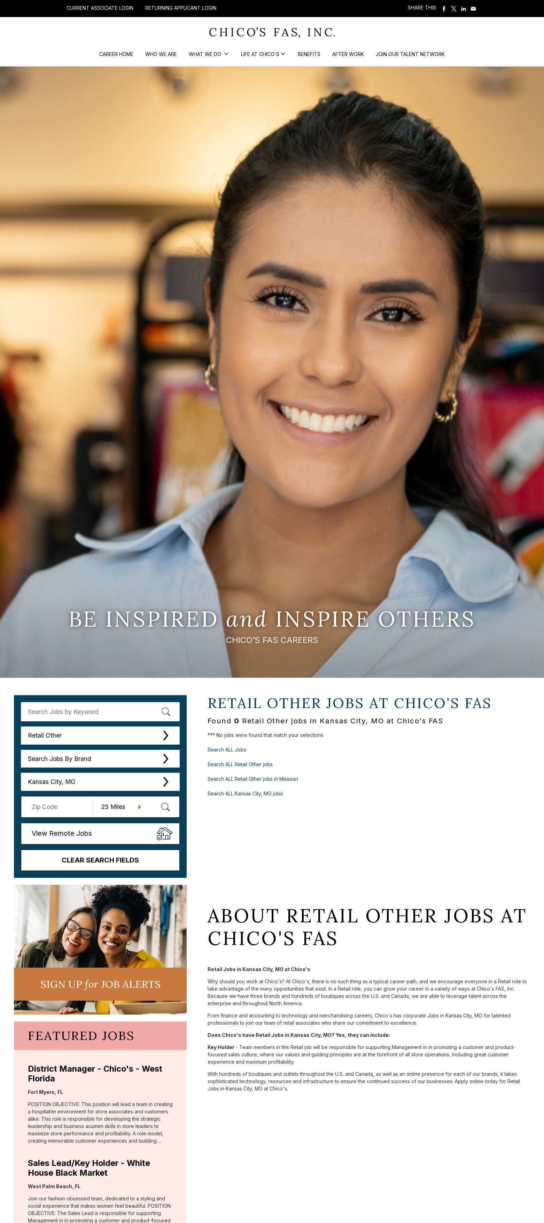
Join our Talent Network (410, 54)
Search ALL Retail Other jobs (240, 764)
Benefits (309, 54)
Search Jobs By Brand (59, 758)
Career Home (116, 54)
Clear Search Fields (100, 860)
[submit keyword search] (166, 712)
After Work (348, 54)
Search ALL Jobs (227, 750)
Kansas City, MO (52, 781)
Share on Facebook (444, 9)
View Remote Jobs (62, 833)
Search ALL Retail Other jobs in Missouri (253, 779)
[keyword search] (100, 711)
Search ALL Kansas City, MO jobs (245, 793)
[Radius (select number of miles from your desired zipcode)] (119, 807)
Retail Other (45, 735)
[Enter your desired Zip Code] (60, 807)
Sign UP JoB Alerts (100, 984)
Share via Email (473, 9)
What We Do (206, 54)
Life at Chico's (260, 54)
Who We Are (161, 54)
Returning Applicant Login (180, 8)
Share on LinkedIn (463, 9)
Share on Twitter (454, 9)
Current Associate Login (100, 8)
